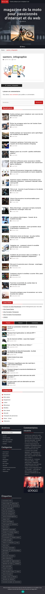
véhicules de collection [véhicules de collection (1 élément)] (8, 579)
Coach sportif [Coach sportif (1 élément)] (5, 524)
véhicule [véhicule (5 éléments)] (14, 576)
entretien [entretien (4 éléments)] (4, 532)
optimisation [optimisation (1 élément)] (5, 550)
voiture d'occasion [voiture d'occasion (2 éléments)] (7, 574)
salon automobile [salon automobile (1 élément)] (6, 566)
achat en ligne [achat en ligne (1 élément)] (6, 503)
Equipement (7, 400)
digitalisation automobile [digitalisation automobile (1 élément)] (8, 529)
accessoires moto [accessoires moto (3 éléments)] (7, 500)
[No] (43, 590)
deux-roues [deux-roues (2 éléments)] (5, 527)
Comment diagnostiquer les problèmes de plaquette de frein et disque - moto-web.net (33, 445)
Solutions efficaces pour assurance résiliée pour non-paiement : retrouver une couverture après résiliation (26, 162)
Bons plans (7, 397)
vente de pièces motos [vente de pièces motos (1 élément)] (8, 571)
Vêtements (7, 421)
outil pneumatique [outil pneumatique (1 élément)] (15, 550)
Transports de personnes (11, 415)
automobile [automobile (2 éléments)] (9, 508)
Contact (5, 443)
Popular (8, 323)
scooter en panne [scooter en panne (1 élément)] (6, 568)
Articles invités (6, 437)
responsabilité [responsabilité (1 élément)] (6, 561)
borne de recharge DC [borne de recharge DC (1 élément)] (8, 513)
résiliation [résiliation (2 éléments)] (17, 563)
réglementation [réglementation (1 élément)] (15, 561)
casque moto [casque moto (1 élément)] (5, 519)
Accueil (4, 435)
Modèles (6, 407)
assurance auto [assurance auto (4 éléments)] (6, 506)
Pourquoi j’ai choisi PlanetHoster (12, 306)
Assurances (7, 394)
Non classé (7, 410)
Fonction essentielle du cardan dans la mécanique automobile (23, 283)
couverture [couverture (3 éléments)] (14, 524)
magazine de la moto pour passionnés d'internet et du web (22, 13)
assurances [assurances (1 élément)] (15, 506)
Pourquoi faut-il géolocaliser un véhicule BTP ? (21, 333)
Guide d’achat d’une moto (15, 357)
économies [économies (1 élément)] (17, 582)
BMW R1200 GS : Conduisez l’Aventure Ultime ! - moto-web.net (32, 461)
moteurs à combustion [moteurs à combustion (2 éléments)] (8, 542)
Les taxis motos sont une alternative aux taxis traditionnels (21, 382)
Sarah (14, 59)
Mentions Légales (7, 441)
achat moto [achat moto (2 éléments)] (15, 503)
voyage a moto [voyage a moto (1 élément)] (6, 576)
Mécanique (7, 405)
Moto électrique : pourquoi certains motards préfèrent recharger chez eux (25, 208)
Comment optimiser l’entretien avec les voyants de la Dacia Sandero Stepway (24, 143)
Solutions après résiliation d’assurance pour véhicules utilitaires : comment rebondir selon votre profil (26, 181)
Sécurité (6, 413)
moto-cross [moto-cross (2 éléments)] (5, 545)
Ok (23, 591)
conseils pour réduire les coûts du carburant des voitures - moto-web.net (33, 437)
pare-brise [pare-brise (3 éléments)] (5, 553)
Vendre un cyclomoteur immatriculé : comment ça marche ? (22, 327)
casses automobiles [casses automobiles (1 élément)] (7, 521)
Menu (22, 46)
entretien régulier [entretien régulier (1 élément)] (13, 532)
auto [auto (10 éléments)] (3, 508)
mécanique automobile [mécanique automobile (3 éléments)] (8, 548)
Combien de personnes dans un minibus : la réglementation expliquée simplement (25, 255)
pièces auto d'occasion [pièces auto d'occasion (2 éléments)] (8, 555)
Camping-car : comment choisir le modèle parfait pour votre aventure (24, 246)
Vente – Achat (7, 418)
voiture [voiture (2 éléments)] (18, 571)
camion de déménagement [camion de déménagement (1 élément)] (9, 516)
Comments (35, 323)
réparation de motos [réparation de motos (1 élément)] (7, 563)
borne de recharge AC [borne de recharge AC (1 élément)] (8, 511)
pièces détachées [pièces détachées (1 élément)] (7, 558)
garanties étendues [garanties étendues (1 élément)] (7, 534)
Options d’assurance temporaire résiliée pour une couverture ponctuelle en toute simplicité (26, 171)
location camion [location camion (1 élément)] (16, 537)
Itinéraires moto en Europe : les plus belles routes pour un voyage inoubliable (25, 236)
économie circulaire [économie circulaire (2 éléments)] (7, 582)
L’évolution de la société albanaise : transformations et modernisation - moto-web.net (32, 452)
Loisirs (5, 402)
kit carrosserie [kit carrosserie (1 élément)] (6, 537)
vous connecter (14, 94)
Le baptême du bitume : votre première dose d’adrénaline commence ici (25, 227)
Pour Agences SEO (8, 439)
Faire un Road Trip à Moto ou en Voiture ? (19, 345)
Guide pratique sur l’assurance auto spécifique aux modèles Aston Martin (26, 133)
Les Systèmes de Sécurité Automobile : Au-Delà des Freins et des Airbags (21, 351)
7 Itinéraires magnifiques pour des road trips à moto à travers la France (21, 364)
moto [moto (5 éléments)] (17, 542)
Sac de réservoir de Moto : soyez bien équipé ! (21, 339)
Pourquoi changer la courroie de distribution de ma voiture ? (21, 370)
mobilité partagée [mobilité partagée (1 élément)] (6, 540)
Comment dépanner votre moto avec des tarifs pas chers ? (21, 376)
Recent (20, 323)
